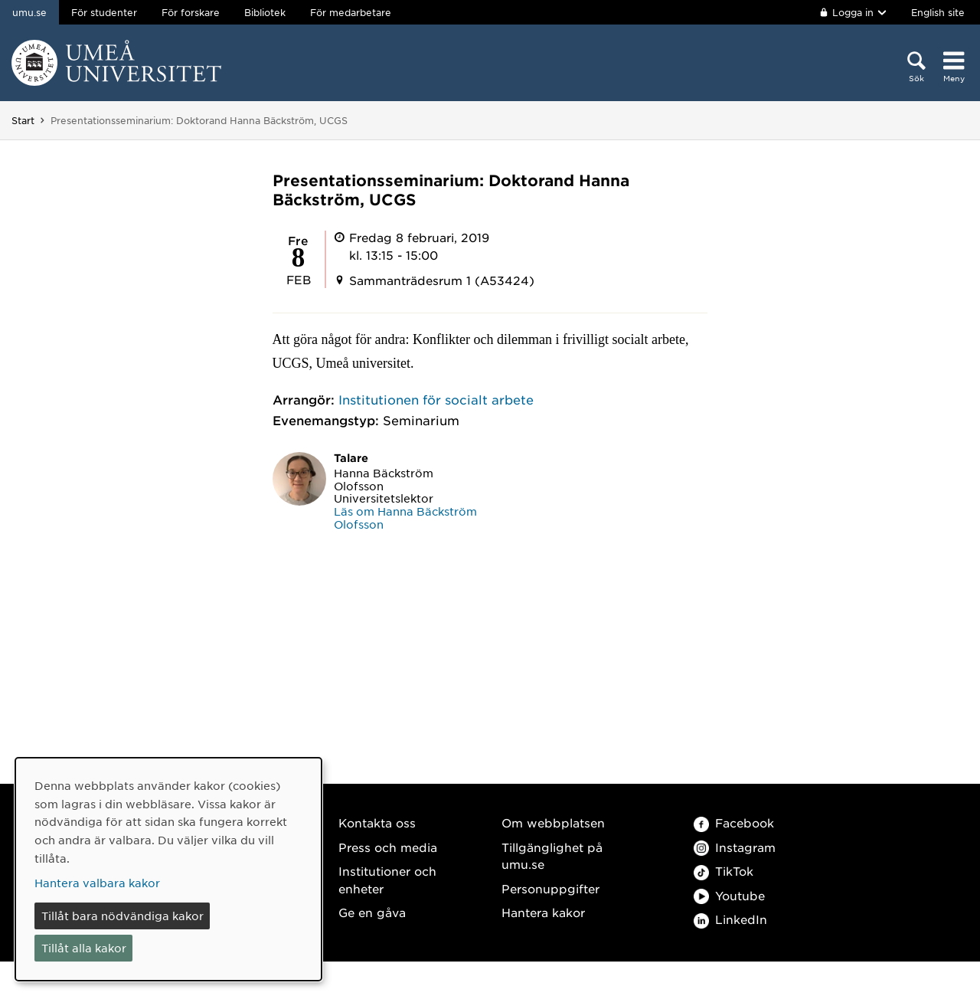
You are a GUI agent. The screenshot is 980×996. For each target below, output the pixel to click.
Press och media (387, 847)
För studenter (104, 12)
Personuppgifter (550, 888)
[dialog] (168, 869)
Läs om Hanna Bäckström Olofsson (405, 517)
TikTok (723, 870)
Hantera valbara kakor (97, 883)
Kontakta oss (377, 822)
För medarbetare (350, 12)
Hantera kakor (543, 912)
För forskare (191, 12)
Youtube (729, 895)
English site (938, 12)
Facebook (734, 822)
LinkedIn (730, 919)
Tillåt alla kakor (83, 948)
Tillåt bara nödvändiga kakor (122, 915)
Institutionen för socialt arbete (436, 399)
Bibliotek (265, 12)
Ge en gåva (372, 912)
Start (22, 120)
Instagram (735, 847)
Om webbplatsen (553, 822)
